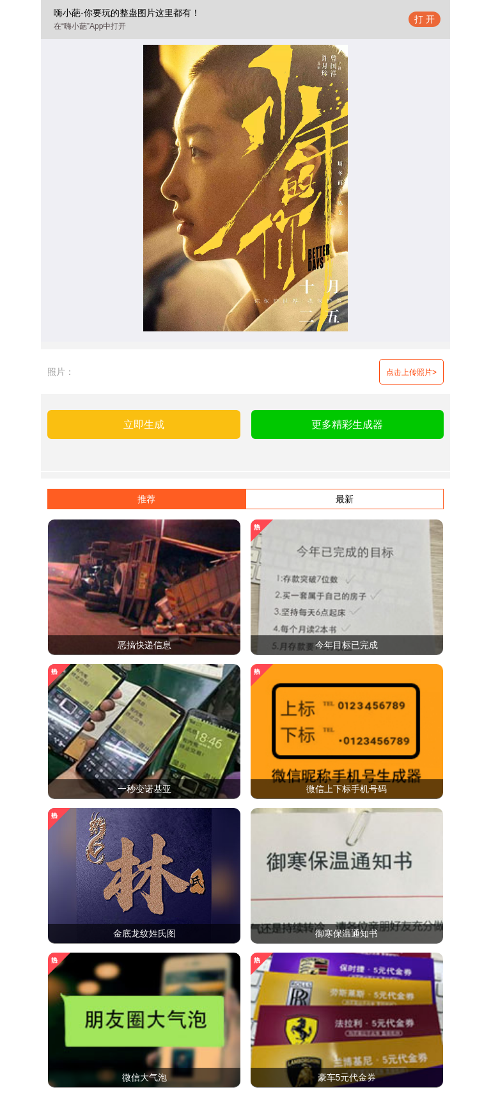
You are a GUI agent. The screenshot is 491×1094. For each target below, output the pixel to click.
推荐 (146, 499)
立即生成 (143, 424)
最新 (345, 499)
